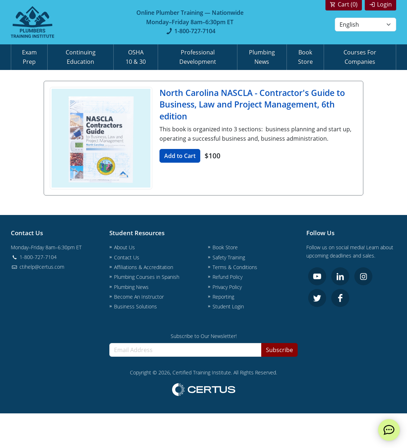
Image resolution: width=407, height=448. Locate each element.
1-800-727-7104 (190, 31)
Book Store (305, 57)
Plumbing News (262, 57)
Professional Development (197, 57)
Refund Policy (227, 276)
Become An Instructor (139, 296)
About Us (124, 247)
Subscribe (279, 350)
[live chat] (389, 430)
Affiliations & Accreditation (143, 267)
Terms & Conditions (235, 267)
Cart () (348, 4)
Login (384, 4)
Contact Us (126, 257)
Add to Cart (180, 156)
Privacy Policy (227, 287)
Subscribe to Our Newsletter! (204, 336)
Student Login (228, 306)
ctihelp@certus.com (37, 266)
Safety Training (229, 257)
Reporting (223, 296)
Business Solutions (135, 306)
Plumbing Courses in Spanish (146, 276)
